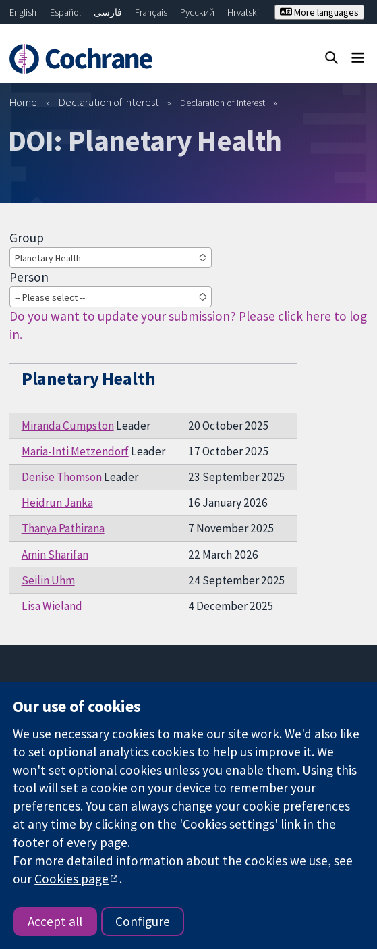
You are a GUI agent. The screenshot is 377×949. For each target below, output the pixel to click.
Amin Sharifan (55, 554)
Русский (197, 12)
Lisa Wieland (52, 605)
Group (26, 238)
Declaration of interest (109, 102)
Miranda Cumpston (68, 425)
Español (65, 12)
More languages (319, 12)
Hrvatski (243, 12)
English (22, 12)
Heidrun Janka (57, 502)
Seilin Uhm (48, 580)
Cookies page (71, 879)
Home (23, 102)
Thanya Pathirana (63, 528)
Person (29, 277)
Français (151, 12)
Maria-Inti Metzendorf (75, 451)
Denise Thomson (62, 476)
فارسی (108, 12)
